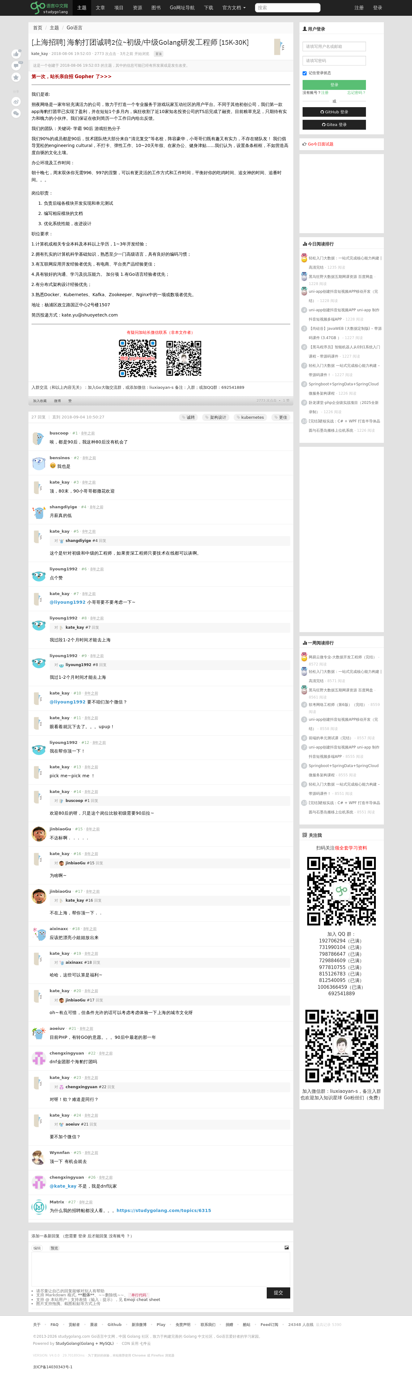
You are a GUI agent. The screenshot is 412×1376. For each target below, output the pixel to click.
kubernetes (250, 417)
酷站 (246, 1325)
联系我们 (208, 1325)
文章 (100, 7)
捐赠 (229, 1325)
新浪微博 (139, 1325)
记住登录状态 (317, 73)
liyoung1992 (64, 569)
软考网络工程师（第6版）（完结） (338, 705)
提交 (278, 1292)
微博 (57, 401)
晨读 (93, 1325)
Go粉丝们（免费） (363, 1098)
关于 (36, 1325)
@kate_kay (63, 1186)
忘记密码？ (356, 92)
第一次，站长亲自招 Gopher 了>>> (72, 76)
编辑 (37, 1248)
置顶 (158, 54)
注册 (359, 7)
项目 (119, 7)
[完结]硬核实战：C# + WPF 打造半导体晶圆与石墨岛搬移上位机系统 (344, 426)
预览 (54, 1248)
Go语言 (75, 28)
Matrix (57, 1202)
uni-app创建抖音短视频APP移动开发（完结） (343, 296)
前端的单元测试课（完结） (331, 738)
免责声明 (183, 1325)
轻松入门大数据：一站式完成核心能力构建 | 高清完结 (345, 263)
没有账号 (117, 1236)
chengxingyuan (67, 1053)
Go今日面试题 (320, 144)
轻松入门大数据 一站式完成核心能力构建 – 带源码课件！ (344, 370)
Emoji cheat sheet (142, 1299)
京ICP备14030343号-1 (53, 1367)
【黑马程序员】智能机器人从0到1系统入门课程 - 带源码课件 (344, 352)
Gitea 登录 (334, 124)
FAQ (54, 1325)
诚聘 (188, 417)
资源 (137, 7)
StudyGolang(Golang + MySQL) (85, 1343)
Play (161, 1325)
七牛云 (145, 1343)
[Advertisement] (345, 192)
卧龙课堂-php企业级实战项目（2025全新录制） (344, 407)
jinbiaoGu (60, 829)
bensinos (60, 457)
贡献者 (74, 1325)
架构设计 (215, 417)
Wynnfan (60, 1152)
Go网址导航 (183, 6)
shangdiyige (63, 507)
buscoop (59, 433)
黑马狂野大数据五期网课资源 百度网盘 (341, 277)
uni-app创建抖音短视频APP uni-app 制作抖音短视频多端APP (344, 314)
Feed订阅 (269, 1325)
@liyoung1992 (68, 602)
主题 (82, 7)
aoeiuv (57, 1028)
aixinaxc (59, 928)
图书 (156, 7)
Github (114, 1325)
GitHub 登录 (334, 112)
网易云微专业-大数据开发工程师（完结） (343, 657)
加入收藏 (40, 401)
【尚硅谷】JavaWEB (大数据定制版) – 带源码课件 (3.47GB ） (345, 333)
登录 (377, 7)
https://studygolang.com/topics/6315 (164, 1210)
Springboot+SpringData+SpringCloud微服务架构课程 (344, 389)
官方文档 (234, 7)
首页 (37, 28)
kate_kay (40, 54)
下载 (208, 7)
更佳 (280, 417)
